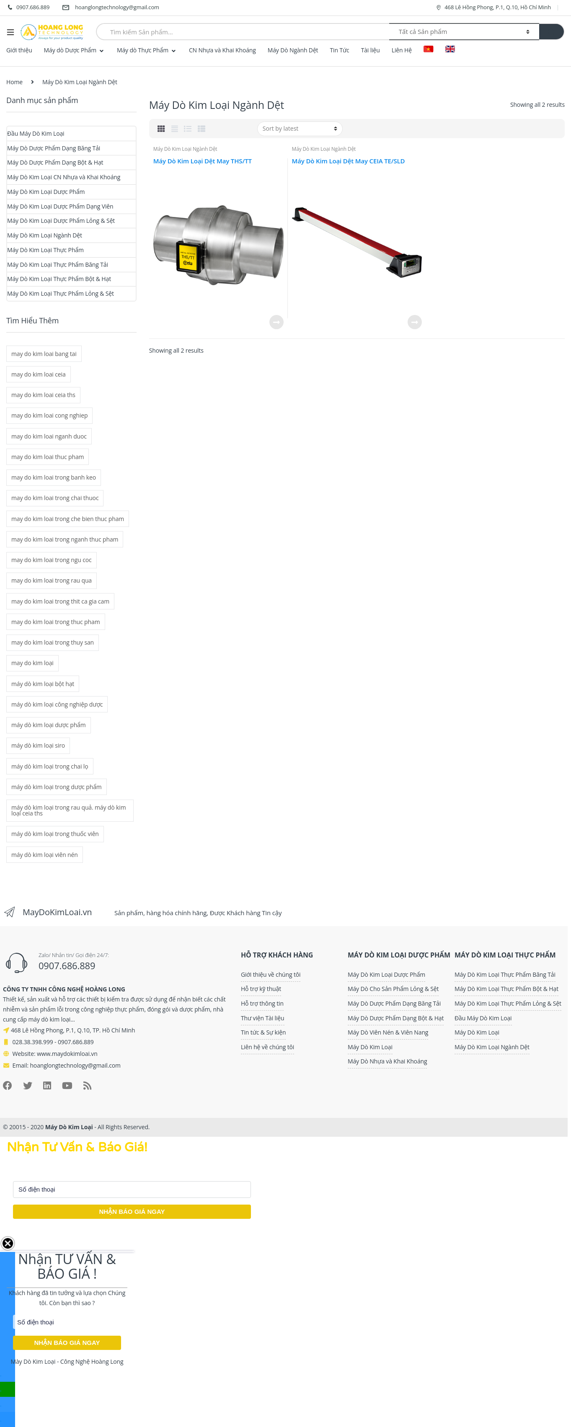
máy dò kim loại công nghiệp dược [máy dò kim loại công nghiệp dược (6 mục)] (57, 704)
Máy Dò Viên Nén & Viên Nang (388, 1032)
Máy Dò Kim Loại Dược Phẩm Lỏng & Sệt (61, 221)
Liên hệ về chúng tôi (267, 1047)
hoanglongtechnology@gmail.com (110, 7)
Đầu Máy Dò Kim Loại (36, 133)
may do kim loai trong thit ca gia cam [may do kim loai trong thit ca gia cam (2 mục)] (60, 601)
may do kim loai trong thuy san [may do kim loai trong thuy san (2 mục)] (52, 642)
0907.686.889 (27, 7)
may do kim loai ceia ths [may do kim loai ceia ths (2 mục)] (43, 395)
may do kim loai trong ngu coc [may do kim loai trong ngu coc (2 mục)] (51, 560)
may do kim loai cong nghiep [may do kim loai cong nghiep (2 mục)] (49, 415)
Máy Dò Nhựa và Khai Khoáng (387, 1061)
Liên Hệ (402, 50)
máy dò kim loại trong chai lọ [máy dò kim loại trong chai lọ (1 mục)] (49, 766)
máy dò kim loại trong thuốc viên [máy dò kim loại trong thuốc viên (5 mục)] (55, 834)
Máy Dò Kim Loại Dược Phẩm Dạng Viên (60, 206)
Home (14, 82)
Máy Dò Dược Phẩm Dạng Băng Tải (53, 148)
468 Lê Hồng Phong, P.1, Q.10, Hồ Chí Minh (493, 7)
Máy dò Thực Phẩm (142, 50)
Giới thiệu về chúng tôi (271, 974)
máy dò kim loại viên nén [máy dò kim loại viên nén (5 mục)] (44, 855)
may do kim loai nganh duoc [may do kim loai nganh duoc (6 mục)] (49, 436)
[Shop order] (300, 128)
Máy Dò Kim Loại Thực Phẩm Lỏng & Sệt (60, 293)
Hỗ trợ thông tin (262, 1003)
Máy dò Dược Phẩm (70, 50)
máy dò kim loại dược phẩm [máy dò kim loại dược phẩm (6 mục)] (48, 725)
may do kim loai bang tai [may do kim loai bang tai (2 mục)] (44, 354)
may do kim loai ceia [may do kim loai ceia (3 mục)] (38, 374)
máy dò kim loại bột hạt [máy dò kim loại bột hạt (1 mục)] (42, 684)
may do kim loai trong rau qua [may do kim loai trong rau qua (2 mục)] (51, 580)
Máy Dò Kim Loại (370, 1047)
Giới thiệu (19, 50)
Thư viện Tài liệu (262, 1018)
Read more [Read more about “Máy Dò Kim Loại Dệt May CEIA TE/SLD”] (414, 322)
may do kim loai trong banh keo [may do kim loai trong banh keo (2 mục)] (53, 477)
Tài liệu (370, 50)
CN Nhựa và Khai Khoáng (222, 50)
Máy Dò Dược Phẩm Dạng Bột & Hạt (55, 162)
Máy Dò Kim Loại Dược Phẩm (46, 192)
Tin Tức (339, 50)
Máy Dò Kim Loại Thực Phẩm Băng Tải (57, 264)
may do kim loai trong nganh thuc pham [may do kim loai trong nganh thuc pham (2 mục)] (64, 539)
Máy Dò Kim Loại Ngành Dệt (185, 148)
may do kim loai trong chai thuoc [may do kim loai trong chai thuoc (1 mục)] (54, 498)
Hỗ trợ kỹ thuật (261, 989)
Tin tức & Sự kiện (263, 1032)
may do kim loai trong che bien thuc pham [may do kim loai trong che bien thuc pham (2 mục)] (67, 519)
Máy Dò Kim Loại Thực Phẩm (45, 250)
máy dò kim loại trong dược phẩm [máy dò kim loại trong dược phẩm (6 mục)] (56, 787)
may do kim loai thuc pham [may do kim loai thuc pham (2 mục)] (47, 457)
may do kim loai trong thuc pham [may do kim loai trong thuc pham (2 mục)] (55, 622)
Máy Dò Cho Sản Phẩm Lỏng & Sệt (393, 989)
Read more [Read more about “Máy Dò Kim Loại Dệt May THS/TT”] (276, 322)
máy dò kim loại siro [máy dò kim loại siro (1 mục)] (38, 745)
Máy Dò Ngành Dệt (293, 50)
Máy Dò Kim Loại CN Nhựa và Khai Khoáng (63, 177)
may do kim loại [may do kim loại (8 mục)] (32, 663)
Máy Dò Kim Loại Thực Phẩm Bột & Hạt (59, 279)
